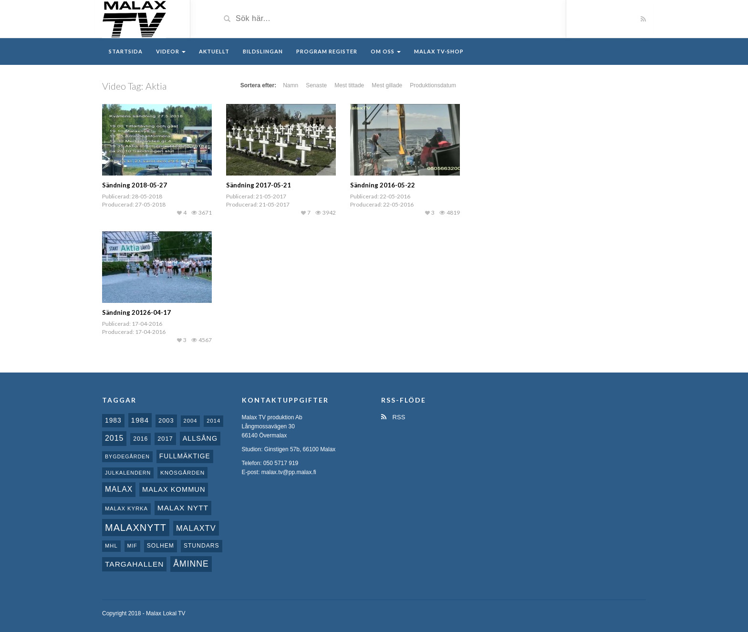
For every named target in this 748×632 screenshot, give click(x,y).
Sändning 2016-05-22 (382, 185)
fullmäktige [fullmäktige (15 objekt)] (184, 456)
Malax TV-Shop (439, 51)
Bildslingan (263, 51)
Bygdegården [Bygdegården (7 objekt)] (127, 456)
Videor (171, 51)
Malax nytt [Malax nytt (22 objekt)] (182, 508)
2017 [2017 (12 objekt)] (165, 438)
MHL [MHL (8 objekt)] (111, 546)
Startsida (126, 51)
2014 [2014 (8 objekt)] (213, 421)
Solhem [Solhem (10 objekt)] (160, 545)
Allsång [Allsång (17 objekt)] (200, 438)
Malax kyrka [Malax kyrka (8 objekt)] (126, 508)
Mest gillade (387, 85)
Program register (326, 51)
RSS (393, 417)
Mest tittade (349, 85)
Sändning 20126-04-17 (136, 312)
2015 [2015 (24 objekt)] (114, 438)
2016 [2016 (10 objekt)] (140, 438)
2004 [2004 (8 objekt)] (190, 421)
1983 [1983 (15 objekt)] (113, 420)
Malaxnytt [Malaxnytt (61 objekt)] (135, 527)
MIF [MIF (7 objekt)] (132, 546)
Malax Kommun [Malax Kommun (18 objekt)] (173, 489)
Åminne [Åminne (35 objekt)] (190, 564)
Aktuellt (214, 51)
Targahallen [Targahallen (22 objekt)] (134, 564)
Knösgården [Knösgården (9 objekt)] (182, 472)
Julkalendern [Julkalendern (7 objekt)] (128, 473)
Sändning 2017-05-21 (258, 185)
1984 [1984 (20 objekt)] (140, 420)
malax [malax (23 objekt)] (119, 489)
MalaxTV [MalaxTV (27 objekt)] (196, 528)
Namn (290, 85)
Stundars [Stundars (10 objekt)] (201, 545)
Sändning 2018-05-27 (134, 185)
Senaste (316, 85)
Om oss (386, 51)
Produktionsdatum (433, 85)
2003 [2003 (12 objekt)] (166, 420)
